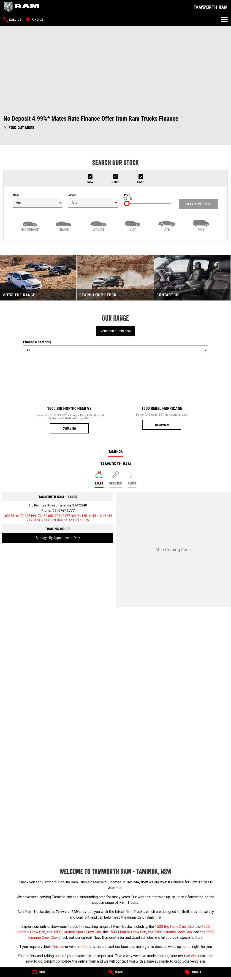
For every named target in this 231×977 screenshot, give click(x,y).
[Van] (201, 225)
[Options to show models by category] (115, 350)
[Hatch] (30, 225)
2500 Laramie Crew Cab (173, 932)
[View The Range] (38, 278)
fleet (85, 946)
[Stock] (38, 972)
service (191, 955)
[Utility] (167, 225)
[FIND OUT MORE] (18, 127)
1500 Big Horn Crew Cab (174, 926)
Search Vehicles (198, 204)
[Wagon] (98, 225)
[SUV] (133, 225)
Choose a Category (115, 347)
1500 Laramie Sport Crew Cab (77, 932)
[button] (115, 122)
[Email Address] (57, 518)
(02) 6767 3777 (63, 511)
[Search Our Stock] (115, 278)
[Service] (115, 972)
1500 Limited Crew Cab (127, 932)
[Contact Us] (192, 278)
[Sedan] (64, 225)
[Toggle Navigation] (224, 19)
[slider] (127, 203)
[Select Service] (115, 479)
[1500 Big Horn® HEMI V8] (69, 396)
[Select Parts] (132, 479)
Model (93, 200)
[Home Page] (22, 7)
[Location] (99, 479)
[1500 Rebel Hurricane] (162, 394)
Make (37, 200)
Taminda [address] (115, 451)
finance (58, 946)
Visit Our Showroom (116, 331)
